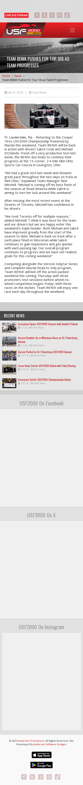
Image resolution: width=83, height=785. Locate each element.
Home (6, 76)
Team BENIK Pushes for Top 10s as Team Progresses (35, 80)
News (18, 76)
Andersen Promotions (31, 740)
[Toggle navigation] (72, 30)
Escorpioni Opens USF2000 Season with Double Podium (48, 324)
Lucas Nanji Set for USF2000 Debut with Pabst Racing (47, 366)
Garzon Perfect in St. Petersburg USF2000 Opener (45, 352)
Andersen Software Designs (50, 744)
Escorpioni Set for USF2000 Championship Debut (44, 379)
